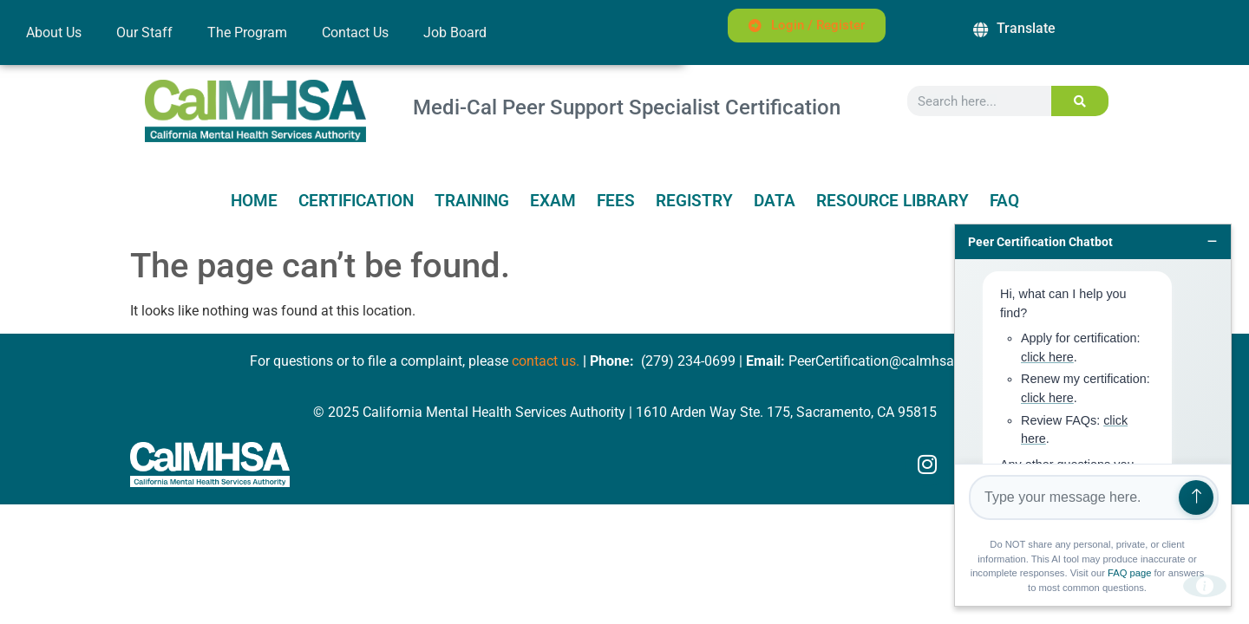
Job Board (455, 32)
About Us (54, 32)
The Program (247, 32)
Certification (356, 201)
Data (774, 201)
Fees (616, 201)
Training (472, 201)
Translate (1026, 28)
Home (254, 201)
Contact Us (355, 32)
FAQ (1004, 201)
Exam (553, 201)
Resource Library (892, 201)
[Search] (1080, 101)
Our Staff (144, 32)
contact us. (545, 361)
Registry (694, 201)
